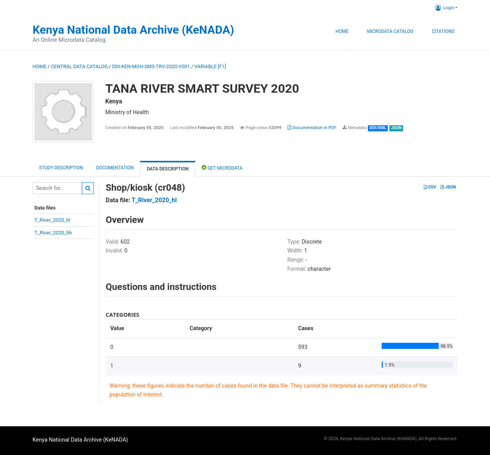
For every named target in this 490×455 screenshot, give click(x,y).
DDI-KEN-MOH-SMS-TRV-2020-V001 (151, 66)
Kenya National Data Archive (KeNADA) (133, 29)
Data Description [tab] (167, 169)
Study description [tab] (61, 167)
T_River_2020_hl (52, 220)
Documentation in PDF (311, 127)
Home (341, 31)
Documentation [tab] (115, 167)
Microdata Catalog (390, 31)
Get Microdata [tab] (222, 167)
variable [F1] (210, 66)
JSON (448, 187)
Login (444, 7)
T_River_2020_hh (53, 233)
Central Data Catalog (79, 66)
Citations (443, 31)
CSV (430, 187)
